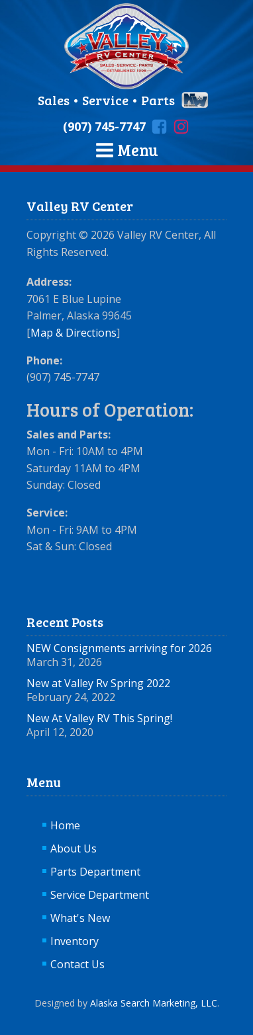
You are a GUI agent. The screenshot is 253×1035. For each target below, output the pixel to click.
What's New (80, 918)
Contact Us (77, 964)
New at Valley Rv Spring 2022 (98, 683)
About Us (73, 848)
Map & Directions (73, 332)
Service (105, 100)
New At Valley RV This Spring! (99, 718)
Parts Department (95, 871)
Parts (158, 100)
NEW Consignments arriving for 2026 (119, 648)
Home (65, 825)
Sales (55, 100)
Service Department (99, 895)
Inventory (74, 941)
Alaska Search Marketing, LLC (153, 1003)
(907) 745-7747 (104, 126)
